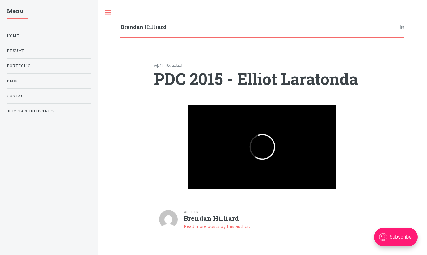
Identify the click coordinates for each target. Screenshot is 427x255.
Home (13, 35)
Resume (16, 50)
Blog (12, 81)
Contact (17, 96)
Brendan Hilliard (143, 27)
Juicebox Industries (31, 111)
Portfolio (19, 66)
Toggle (108, 13)
